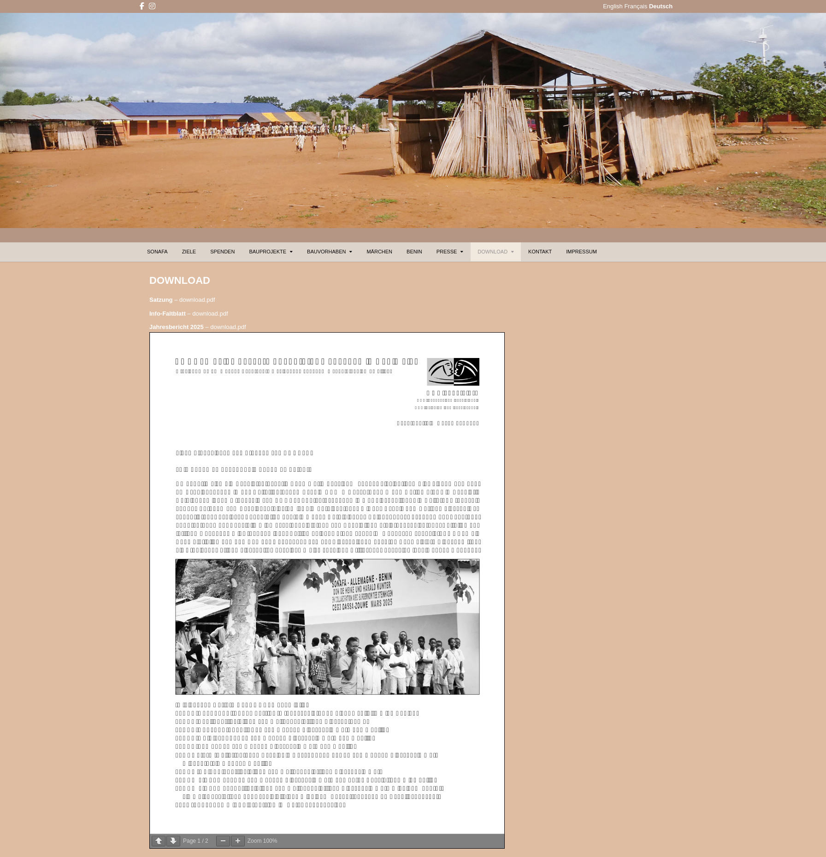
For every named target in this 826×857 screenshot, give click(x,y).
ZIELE (189, 251)
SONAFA (157, 251)
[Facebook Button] (142, 6)
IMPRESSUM (581, 251)
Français (635, 6)
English (613, 6)
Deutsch (661, 6)
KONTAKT (540, 251)
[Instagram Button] (152, 6)
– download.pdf (182, 299)
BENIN (414, 251)
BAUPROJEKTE (267, 251)
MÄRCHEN (379, 251)
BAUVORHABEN (326, 251)
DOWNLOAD (492, 251)
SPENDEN (222, 251)
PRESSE (447, 251)
